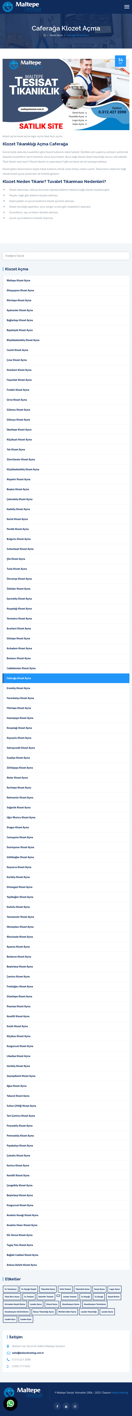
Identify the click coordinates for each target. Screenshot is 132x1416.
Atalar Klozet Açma (17, 778)
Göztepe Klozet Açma (18, 638)
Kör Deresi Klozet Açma (19, 1235)
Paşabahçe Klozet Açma (20, 1146)
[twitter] (66, 1406)
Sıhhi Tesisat (65, 1289)
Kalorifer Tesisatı (45, 1296)
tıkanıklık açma (83, 1289)
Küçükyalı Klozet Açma (19, 439)
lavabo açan (25, 1319)
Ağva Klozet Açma (16, 1086)
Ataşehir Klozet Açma (18, 479)
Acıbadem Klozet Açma (19, 648)
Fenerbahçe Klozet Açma (20, 698)
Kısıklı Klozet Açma (17, 1026)
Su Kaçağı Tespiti (28, 1289)
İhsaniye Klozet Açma (18, 1006)
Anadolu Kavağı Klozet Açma (22, 1215)
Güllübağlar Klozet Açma (20, 857)
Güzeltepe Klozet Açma (19, 996)
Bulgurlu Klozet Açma (19, 539)
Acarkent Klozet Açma (19, 628)
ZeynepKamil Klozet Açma (21, 1076)
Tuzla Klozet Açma (17, 569)
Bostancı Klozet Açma (19, 658)
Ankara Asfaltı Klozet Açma (22, 1265)
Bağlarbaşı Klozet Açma (20, 320)
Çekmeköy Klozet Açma (19, 499)
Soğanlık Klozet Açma (19, 807)
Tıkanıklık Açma (48, 1289)
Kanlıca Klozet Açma (18, 1165)
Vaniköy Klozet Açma (18, 1066)
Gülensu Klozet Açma (18, 410)
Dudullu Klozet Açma (18, 907)
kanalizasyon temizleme (95, 1304)
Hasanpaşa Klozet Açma (20, 718)
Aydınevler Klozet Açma (20, 310)
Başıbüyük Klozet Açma (20, 330)
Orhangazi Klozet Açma (19, 887)
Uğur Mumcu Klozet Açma (21, 817)
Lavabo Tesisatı (69, 1296)
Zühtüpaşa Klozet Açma (20, 768)
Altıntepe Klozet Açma (19, 300)
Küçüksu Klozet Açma (18, 1036)
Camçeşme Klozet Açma (20, 837)
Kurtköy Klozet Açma (18, 877)
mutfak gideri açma (67, 1311)
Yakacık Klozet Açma (18, 1096)
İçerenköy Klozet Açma (19, 599)
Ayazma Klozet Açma (18, 947)
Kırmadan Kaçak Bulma (15, 1304)
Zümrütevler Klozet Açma (21, 459)
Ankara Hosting (119, 1393)
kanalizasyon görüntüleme (17, 1311)
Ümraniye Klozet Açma (19, 579)
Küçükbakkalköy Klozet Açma (23, 469)
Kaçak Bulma (113, 1296)
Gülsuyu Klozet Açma (18, 420)
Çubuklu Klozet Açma (18, 1155)
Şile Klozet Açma (16, 559)
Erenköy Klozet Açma (18, 688)
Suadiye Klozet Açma (18, 758)
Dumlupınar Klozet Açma (20, 847)
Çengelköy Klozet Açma (19, 1185)
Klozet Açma (56, 35)
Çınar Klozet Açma (17, 360)
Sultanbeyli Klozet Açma (20, 549)
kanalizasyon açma (70, 1304)
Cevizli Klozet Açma (17, 350)
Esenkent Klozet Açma (19, 370)
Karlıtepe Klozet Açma (19, 788)
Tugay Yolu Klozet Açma (20, 1245)
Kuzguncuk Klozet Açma (20, 1046)
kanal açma (23, 136)
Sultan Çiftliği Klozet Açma (21, 1106)
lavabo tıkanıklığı (89, 1311)
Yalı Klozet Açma (16, 449)
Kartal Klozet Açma (17, 519)
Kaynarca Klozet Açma (19, 867)
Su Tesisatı (29, 1296)
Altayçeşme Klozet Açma (20, 290)
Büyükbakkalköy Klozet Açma (23, 340)
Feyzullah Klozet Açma (19, 380)
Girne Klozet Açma (17, 400)
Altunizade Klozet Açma (20, 937)
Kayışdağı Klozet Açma (19, 609)
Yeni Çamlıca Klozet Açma (21, 1116)
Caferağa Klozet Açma (19, 678)
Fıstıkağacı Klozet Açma (20, 986)
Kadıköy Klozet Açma (18, 509)
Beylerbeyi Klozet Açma (20, 967)
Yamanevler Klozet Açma (20, 917)
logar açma (37, 136)
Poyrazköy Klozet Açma (20, 1126)
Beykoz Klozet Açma (18, 489)
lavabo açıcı (10, 1319)
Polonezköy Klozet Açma (20, 1136)
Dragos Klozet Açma (18, 827)
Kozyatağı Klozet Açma (19, 728)
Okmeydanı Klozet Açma (20, 927)
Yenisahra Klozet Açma (19, 618)
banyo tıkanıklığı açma (43, 1311)
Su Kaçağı (85, 1296)
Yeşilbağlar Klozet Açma (20, 897)
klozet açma (9, 136)
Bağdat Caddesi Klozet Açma (22, 1255)
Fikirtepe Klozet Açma (19, 708)
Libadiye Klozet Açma (18, 1056)
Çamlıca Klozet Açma (18, 976)
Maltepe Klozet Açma (18, 280)
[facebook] (57, 1406)
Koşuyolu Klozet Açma (19, 738)
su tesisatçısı (11, 1289)
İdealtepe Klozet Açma (19, 430)
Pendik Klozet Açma (18, 529)
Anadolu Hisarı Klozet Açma (22, 1225)
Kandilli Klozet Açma (18, 1016)
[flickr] (75, 1406)
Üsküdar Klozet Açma (18, 589)
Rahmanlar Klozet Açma (20, 797)
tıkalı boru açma (53, 136)
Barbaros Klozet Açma (19, 957)
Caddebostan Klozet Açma (21, 668)
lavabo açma (36, 1304)
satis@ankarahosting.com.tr (28, 1353)
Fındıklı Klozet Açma (18, 390)
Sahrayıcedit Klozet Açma (21, 748)
